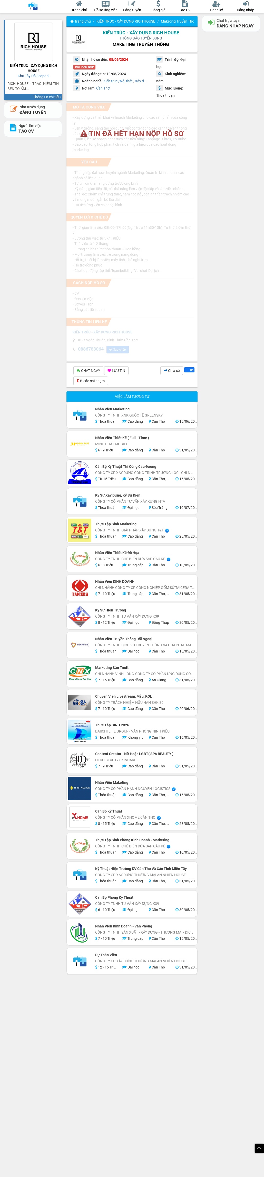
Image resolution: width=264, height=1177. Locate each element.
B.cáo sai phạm (91, 382)
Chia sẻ (172, 371)
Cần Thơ (103, 88)
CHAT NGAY (88, 371)
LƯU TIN (116, 371)
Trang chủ (80, 21)
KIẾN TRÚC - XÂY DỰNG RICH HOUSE (125, 21)
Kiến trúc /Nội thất (118, 81)
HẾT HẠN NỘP (84, 67)
